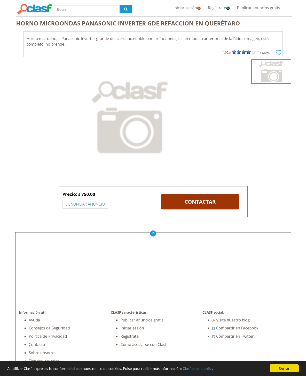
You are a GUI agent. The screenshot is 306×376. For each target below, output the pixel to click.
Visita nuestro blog (231, 320)
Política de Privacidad (48, 336)
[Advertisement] (153, 274)
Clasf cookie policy (198, 368)
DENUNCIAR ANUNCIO (85, 204)
